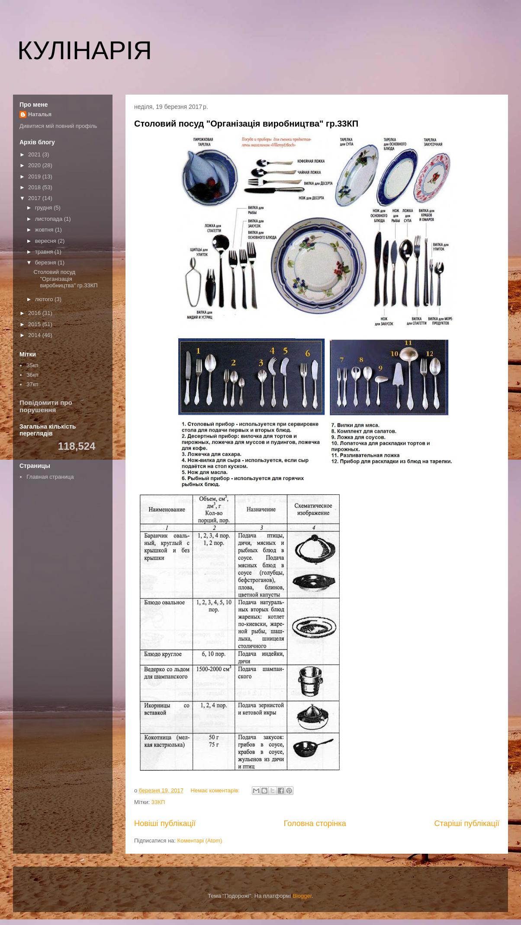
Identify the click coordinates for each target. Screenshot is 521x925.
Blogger (302, 896)
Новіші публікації (165, 823)
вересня (46, 241)
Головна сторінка (315, 823)
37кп (32, 384)
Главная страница (50, 477)
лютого (45, 299)
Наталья (39, 114)
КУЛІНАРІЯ (84, 50)
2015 (35, 324)
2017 (35, 198)
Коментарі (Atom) (199, 840)
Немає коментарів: (216, 790)
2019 (35, 176)
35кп (32, 365)
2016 (35, 313)
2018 (35, 187)
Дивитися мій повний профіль (58, 126)
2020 (35, 165)
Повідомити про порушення (45, 406)
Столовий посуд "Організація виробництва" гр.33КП (246, 123)
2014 (35, 335)
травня (45, 251)
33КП (158, 802)
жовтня (45, 229)
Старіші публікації (466, 823)
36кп (32, 375)
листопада (49, 219)
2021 (35, 154)
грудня (44, 207)
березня (46, 262)
